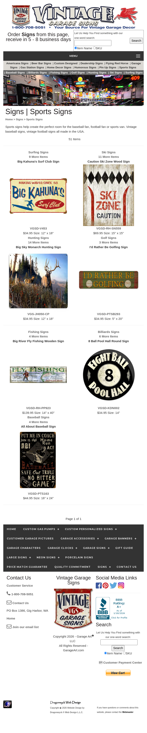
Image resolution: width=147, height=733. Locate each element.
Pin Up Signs (108, 67)
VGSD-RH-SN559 (108, 228)
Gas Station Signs (33, 67)
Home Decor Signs (59, 67)
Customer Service (20, 585)
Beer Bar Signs (42, 63)
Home (11, 618)
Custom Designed (66, 63)
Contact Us (18, 603)
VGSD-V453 (38, 228)
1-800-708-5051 (20, 594)
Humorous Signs (85, 67)
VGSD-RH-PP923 (38, 408)
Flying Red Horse (117, 63)
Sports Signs (128, 67)
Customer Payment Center (120, 662)
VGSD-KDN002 (108, 408)
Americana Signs (17, 63)
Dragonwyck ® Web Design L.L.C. (66, 712)
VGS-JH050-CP (38, 314)
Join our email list (23, 627)
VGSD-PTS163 (38, 493)
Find (96, 33)
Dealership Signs (92, 63)
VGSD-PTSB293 (108, 314)
